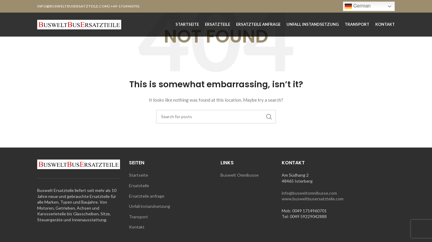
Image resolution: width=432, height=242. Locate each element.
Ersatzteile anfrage (146, 196)
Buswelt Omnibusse (239, 175)
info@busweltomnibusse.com (309, 193)
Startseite (138, 175)
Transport (138, 216)
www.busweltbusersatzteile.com (313, 198)
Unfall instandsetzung (149, 206)
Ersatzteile (139, 185)
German (357, 6)
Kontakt (137, 226)
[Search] (216, 117)
